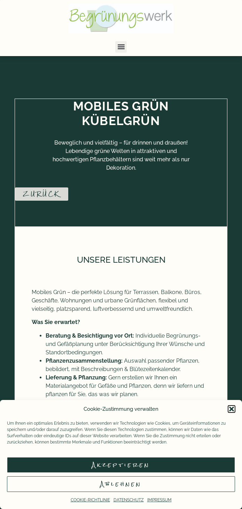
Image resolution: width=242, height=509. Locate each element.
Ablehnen (121, 484)
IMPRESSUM (159, 500)
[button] (231, 409)
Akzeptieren (121, 465)
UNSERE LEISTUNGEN (121, 260)
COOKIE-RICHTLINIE (90, 500)
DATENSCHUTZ (129, 500)
